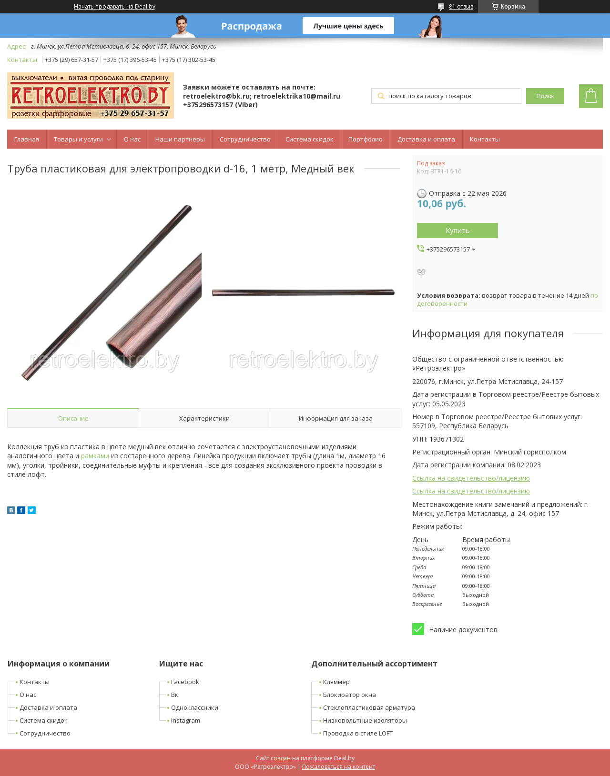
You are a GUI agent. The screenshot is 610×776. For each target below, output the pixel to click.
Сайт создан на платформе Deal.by (305, 758)
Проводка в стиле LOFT (358, 733)
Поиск (545, 96)
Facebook (185, 681)
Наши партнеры (180, 139)
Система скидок (309, 139)
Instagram (185, 720)
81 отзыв (461, 6)
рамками (95, 455)
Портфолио (365, 139)
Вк (174, 694)
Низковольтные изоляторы (365, 720)
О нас (132, 139)
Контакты (485, 139)
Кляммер (336, 681)
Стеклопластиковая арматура (369, 707)
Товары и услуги (78, 139)
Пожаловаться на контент (338, 767)
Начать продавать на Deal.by (114, 6)
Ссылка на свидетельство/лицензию (471, 478)
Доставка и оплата (426, 139)
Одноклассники (194, 707)
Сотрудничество (245, 139)
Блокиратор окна (349, 694)
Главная (26, 139)
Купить (458, 230)
